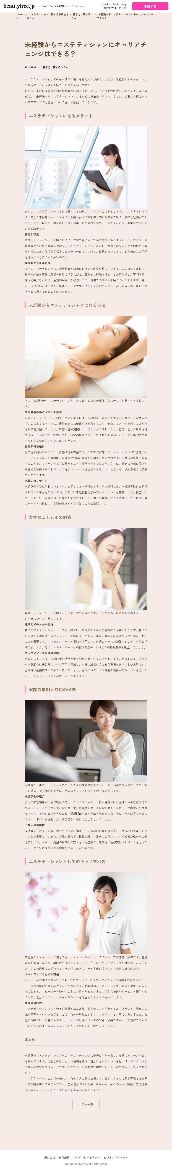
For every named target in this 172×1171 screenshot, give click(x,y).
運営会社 (49, 1157)
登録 (150, 6)
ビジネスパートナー (116, 1157)
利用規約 (64, 1157)
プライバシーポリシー (86, 1157)
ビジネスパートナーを (113, 6)
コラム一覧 (86, 1104)
